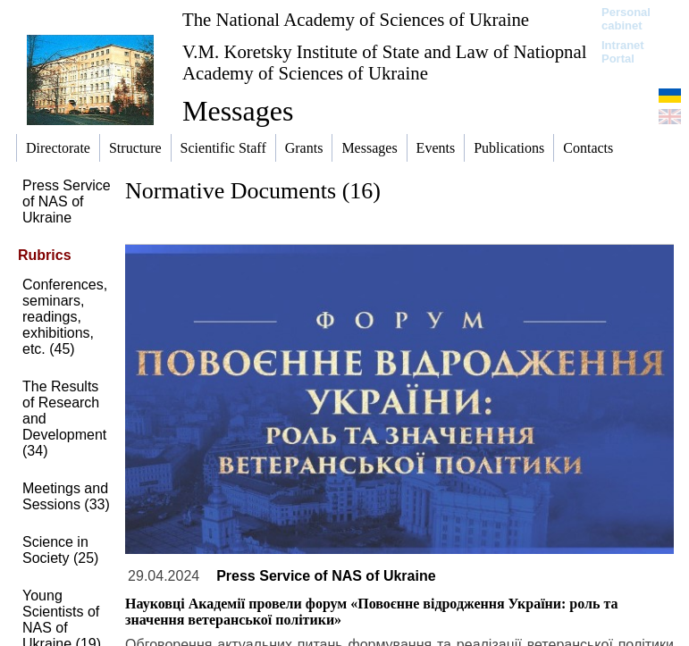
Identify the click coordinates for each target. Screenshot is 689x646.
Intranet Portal (622, 51)
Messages (237, 111)
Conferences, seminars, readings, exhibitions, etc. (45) (64, 317)
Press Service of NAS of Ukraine (66, 201)
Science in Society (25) (60, 550)
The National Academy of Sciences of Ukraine (355, 19)
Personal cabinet (626, 18)
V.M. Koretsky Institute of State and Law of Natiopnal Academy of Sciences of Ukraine (384, 62)
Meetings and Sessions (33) (66, 496)
